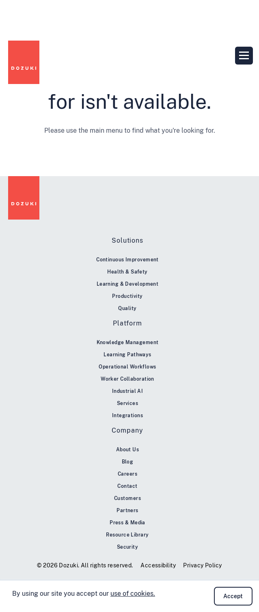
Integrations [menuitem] (127, 415)
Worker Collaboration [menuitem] (127, 379)
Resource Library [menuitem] (127, 535)
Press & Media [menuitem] (127, 523)
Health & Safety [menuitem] (127, 272)
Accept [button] (233, 596)
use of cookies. (132, 593)
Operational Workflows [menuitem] (127, 367)
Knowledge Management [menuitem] (128, 342)
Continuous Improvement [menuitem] (127, 260)
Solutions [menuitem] (127, 240)
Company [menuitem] (127, 430)
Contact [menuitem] (127, 486)
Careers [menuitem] (127, 474)
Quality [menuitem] (127, 308)
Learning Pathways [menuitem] (127, 355)
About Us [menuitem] (127, 450)
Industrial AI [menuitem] (127, 391)
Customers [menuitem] (127, 498)
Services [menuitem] (127, 403)
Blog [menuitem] (128, 462)
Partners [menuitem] (127, 510)
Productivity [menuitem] (127, 296)
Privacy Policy (202, 565)
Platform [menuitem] (127, 323)
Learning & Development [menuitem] (128, 284)
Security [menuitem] (127, 547)
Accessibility (158, 565)
